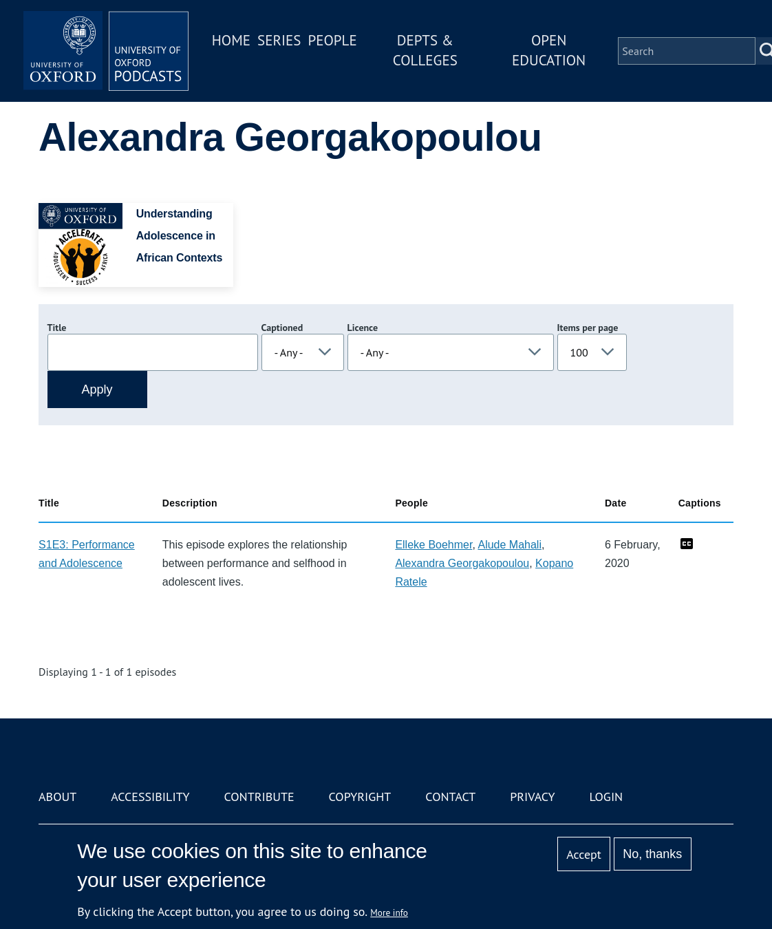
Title (57, 327)
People (332, 40)
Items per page (588, 327)
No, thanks (652, 854)
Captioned (282, 327)
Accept (583, 854)
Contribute (259, 796)
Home (231, 40)
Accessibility (150, 796)
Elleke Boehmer (433, 545)
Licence (362, 327)
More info (389, 912)
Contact (450, 796)
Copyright (360, 796)
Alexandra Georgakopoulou (462, 563)
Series (279, 40)
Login (606, 796)
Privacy (532, 796)
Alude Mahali (510, 545)
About (57, 796)
